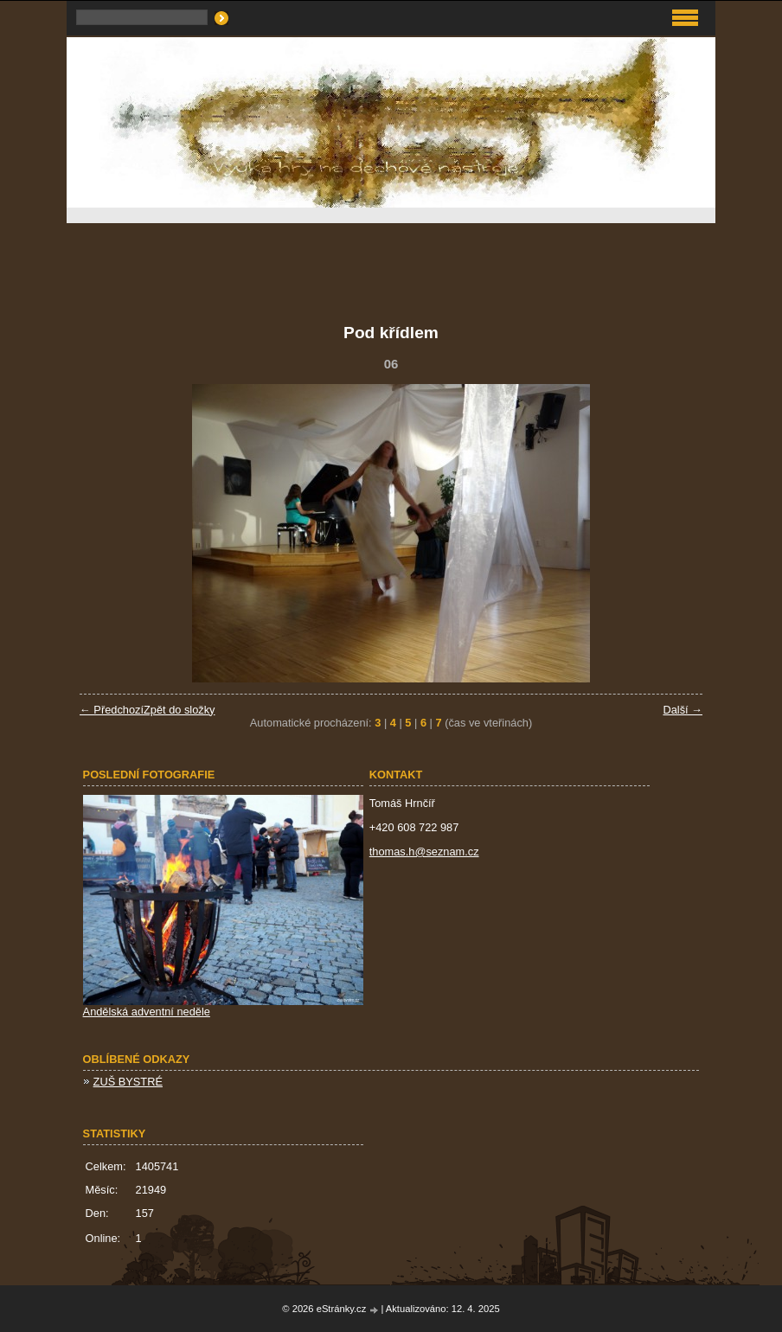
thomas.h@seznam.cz (424, 851)
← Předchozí (112, 709)
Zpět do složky (179, 709)
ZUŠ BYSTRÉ (128, 1081)
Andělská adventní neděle (146, 1011)
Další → (682, 709)
